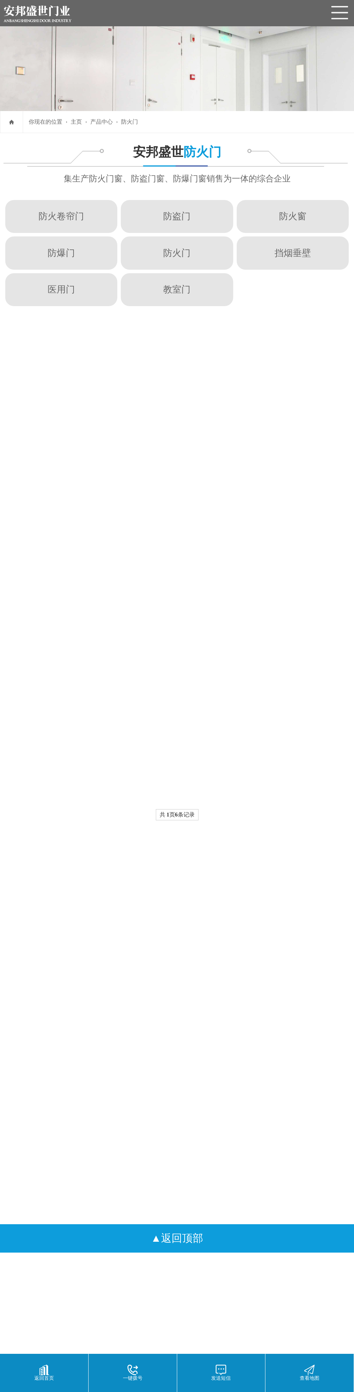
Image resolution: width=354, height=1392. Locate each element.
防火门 (129, 122)
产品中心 (101, 122)
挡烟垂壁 (293, 253)
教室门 (176, 289)
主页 (76, 122)
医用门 (61, 289)
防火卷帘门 (61, 216)
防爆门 (61, 253)
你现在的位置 (45, 122)
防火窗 (292, 216)
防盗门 (176, 216)
